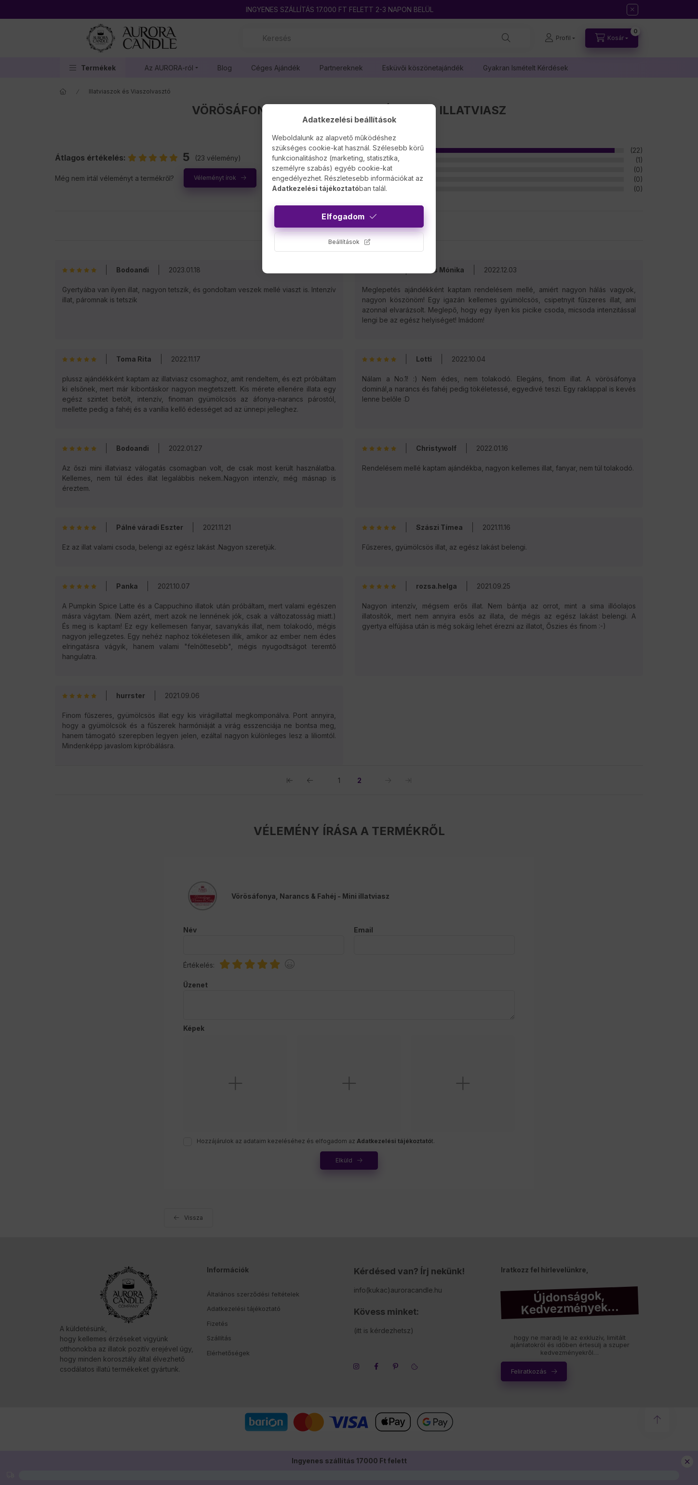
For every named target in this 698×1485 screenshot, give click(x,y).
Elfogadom (343, 216)
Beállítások (344, 241)
